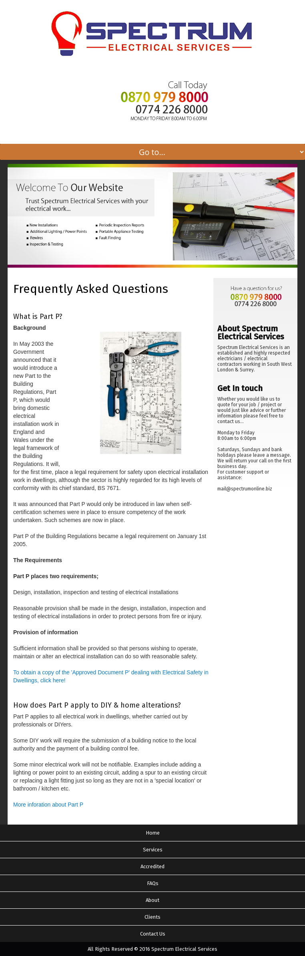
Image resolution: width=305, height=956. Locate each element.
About (152, 900)
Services (153, 850)
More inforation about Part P (48, 804)
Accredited (152, 866)
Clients (152, 917)
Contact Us (152, 934)
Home (153, 833)
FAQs (153, 883)
